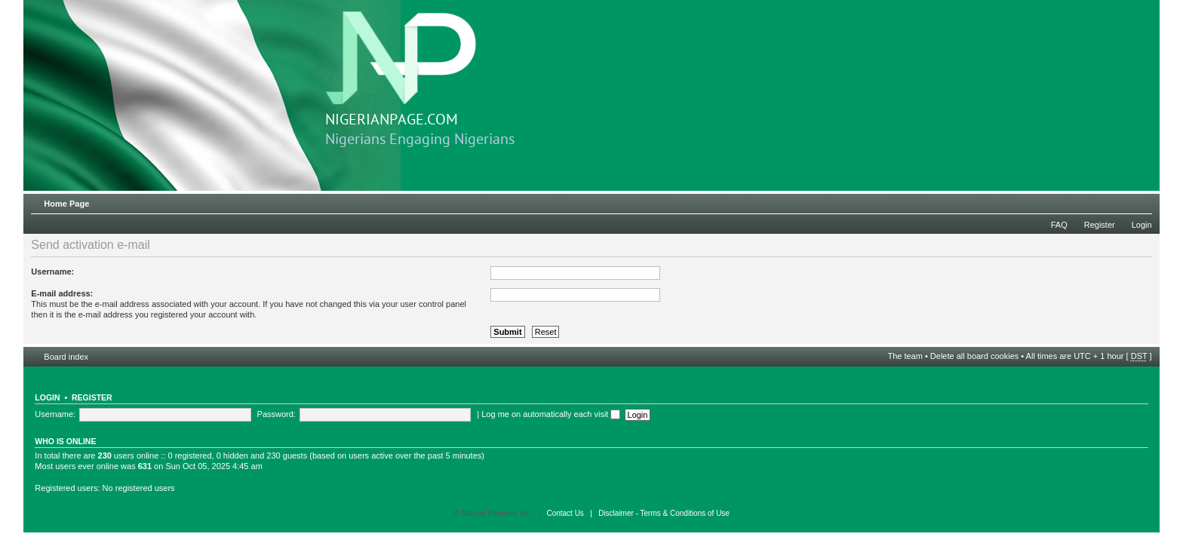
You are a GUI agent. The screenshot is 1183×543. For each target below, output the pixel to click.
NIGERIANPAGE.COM (400, 70)
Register (1099, 224)
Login (1142, 224)
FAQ (1059, 224)
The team (904, 355)
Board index (66, 356)
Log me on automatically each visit (550, 414)
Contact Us (564, 513)
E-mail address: (62, 293)
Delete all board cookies (974, 355)
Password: (276, 414)
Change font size (1141, 200)
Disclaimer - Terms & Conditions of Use (664, 513)
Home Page (66, 203)
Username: (52, 271)
